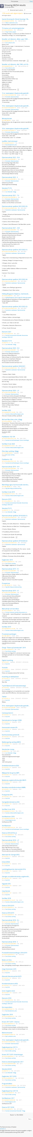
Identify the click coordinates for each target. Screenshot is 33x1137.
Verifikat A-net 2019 (8, 492)
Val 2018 (7, 664)
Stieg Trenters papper (10, 32)
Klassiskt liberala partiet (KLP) (11, 976)
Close (31, 1)
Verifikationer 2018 (8, 817)
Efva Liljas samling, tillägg (10, 451)
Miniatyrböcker (7, 119)
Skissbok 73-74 (7, 341)
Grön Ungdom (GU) (8, 991)
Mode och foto (7, 960)
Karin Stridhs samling (10, 1051)
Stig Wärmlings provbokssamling (13, 488)
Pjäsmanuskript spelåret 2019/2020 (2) (14, 541)
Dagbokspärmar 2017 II (9, 1047)
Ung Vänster (6, 891)
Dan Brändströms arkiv (11, 144)
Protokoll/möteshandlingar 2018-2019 (14, 953)
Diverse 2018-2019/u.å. (9, 833)
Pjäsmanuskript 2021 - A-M (11, 228)
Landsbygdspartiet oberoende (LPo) (14, 869)
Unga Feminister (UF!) (9, 969)
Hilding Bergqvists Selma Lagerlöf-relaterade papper (18, 297)
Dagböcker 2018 (7, 1015)
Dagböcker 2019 (7, 560)
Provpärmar (6, 583)
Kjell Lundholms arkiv (10, 1036)
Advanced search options (16, 10)
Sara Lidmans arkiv (10, 42)
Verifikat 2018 (6, 898)
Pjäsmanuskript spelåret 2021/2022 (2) (14, 307)
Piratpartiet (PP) (7, 795)
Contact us (3, 1129)
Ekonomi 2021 (6, 332)
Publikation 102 (7, 459)
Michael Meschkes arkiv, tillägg (12, 419)
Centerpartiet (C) (7, 713)
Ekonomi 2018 (6, 998)
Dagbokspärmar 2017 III (10, 1091)
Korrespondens (7, 1007)
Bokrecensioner (7, 1033)
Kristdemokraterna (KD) (10, 984)
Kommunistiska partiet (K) (10, 735)
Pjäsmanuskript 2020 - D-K (10, 348)
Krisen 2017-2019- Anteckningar (12, 1054)
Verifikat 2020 (6, 410)
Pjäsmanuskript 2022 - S (10, 177)
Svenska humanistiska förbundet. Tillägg (15, 1111)
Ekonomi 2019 (6, 499)
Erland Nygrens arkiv (10, 820)
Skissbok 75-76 (7, 188)
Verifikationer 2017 (8, 1098)
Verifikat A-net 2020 (8, 444)
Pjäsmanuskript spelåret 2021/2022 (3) (14, 206)
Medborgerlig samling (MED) (11, 742)
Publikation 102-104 (8, 437)
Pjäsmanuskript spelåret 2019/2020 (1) (14, 516)
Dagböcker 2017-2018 (9, 1076)
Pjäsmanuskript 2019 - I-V (10, 591)
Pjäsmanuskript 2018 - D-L (10, 920)
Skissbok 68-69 (7, 1069)
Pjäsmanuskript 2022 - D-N (11, 157)
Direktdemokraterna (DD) (10, 766)
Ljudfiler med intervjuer (10, 141)
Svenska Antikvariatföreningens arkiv (14, 414)
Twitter (4, 697)
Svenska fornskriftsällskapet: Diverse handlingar (17, 440)
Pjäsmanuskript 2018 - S (10, 942)
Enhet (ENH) (6, 862)
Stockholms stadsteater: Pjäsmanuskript (15, 210)
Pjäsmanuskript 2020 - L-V (10, 391)
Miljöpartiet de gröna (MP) (10, 773)
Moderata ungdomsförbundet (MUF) (14, 780)
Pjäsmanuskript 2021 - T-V (10, 195)
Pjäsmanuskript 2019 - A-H (10, 467)
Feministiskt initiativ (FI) (9, 727)
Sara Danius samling (10, 563)
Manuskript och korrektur (10, 609)
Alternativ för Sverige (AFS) (10, 855)
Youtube (5, 668)
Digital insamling (7, 660)
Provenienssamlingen (9, 634)
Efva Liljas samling (9, 455)
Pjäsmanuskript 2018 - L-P (10, 840)
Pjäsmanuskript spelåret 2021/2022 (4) (14, 279)
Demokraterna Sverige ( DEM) (12, 720)
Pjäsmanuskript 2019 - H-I (10, 569)
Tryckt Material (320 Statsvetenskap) (14, 686)
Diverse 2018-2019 (8, 906)
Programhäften (7, 1084)
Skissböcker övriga (8, 749)
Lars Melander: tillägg (10, 191)
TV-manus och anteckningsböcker (13, 28)
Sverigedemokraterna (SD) (10, 802)
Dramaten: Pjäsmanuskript (12, 96)
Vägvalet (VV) (6, 884)
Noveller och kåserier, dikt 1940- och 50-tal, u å (17, 64)
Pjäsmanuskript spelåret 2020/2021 (13, 366)
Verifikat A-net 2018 (8, 809)
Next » (30, 1119)
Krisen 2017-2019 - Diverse (10, 1022)
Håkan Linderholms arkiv (11, 22)
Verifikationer (6, 826)
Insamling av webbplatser (10, 677)
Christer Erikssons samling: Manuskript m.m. (16, 612)
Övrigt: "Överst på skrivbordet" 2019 (14, 648)
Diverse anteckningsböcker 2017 (12, 1062)
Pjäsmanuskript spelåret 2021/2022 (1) (14, 250)
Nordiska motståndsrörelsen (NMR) (14, 787)
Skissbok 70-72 (7, 508)
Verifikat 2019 (6, 627)
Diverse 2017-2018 (8, 1107)
